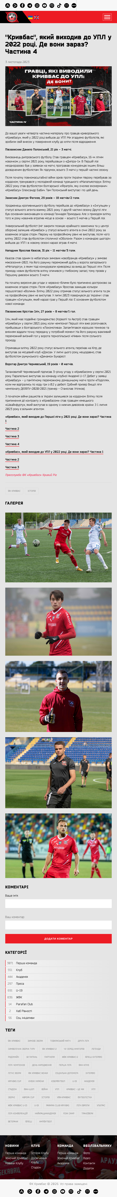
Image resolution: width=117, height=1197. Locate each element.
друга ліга (83, 1041)
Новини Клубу (14, 1163)
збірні (11, 1097)
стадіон (12, 1089)
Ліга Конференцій (18, 1113)
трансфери (87, 1113)
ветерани (13, 1121)
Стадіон (36, 1167)
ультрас (101, 1105)
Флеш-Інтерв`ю (93, 1057)
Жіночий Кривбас (16, 1158)
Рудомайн (13, 1057)
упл (93, 1089)
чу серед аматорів (74, 1049)
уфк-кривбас (64, 1097)
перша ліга (65, 1065)
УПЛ (57, 1089)
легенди (96, 1049)
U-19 (74, 1081)
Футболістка (85, 1097)
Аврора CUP (28, 1097)
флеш (28, 1121)
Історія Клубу (40, 1153)
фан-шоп (29, 1089)
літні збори (14, 1073)
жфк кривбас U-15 (17, 1105)
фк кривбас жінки (38, 1073)
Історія (32, 491)
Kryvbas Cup (14, 1081)
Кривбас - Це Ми (75, 1089)
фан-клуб (84, 1065)
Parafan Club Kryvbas (57, 1105)
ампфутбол (45, 1121)
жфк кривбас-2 (70, 1057)
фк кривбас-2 (49, 1049)
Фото (86, 1153)
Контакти (89, 1163)
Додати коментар (58, 938)
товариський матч (60, 1041)
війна (45, 1089)
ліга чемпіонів (16, 1065)
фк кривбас (14, 491)
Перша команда (15, 1153)
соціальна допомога (66, 1073)
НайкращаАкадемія (45, 1113)
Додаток (88, 1168)
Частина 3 (12, 467)
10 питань (31, 1057)
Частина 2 (12, 459)
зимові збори (35, 1041)
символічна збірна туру (21, 1049)
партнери (49, 1057)
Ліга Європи (82, 1105)
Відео (86, 1158)
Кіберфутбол (58, 1081)
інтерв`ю (90, 1073)
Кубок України (36, 1081)
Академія (89, 1081)
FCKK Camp (68, 1113)
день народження (42, 1065)
